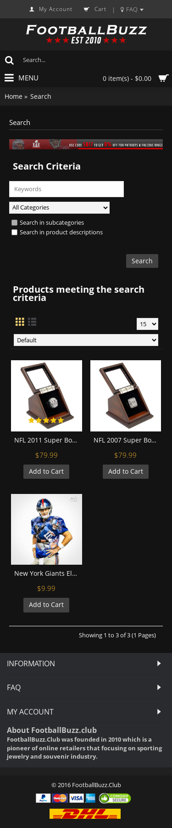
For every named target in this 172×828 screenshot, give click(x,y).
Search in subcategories (47, 222)
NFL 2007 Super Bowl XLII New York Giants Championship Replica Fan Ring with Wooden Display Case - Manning (127, 440)
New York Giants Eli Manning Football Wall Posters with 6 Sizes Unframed (48, 573)
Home (13, 96)
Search (40, 96)
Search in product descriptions (57, 232)
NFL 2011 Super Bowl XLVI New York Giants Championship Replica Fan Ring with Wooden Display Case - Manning (48, 440)
